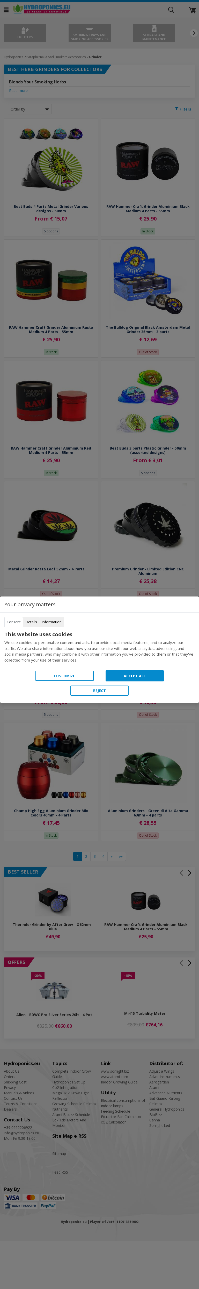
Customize (64, 675)
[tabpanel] (99, 647)
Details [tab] (31, 621)
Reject (99, 690)
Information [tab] (52, 621)
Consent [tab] (14, 621)
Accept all (135, 675)
